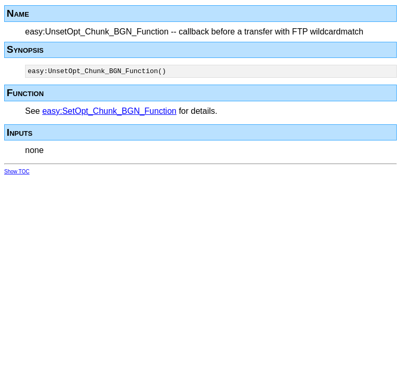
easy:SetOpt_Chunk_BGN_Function (109, 112)
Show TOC (17, 173)
